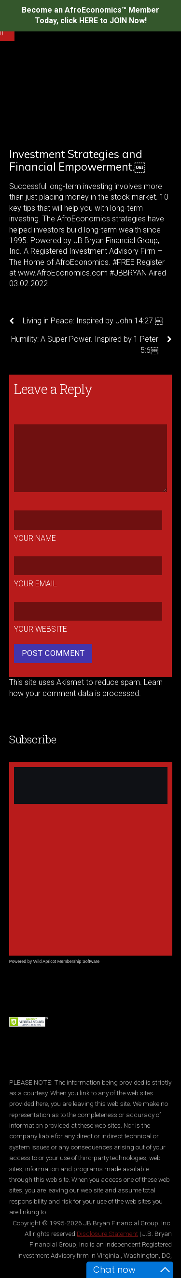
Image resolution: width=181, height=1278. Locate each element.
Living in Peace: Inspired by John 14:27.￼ (86, 321)
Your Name (35, 538)
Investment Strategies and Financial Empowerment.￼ (77, 160)
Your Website (40, 629)
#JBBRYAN (128, 272)
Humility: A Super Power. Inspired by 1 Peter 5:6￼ (91, 344)
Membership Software (78, 961)
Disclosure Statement (107, 1233)
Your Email (35, 583)
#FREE (123, 262)
